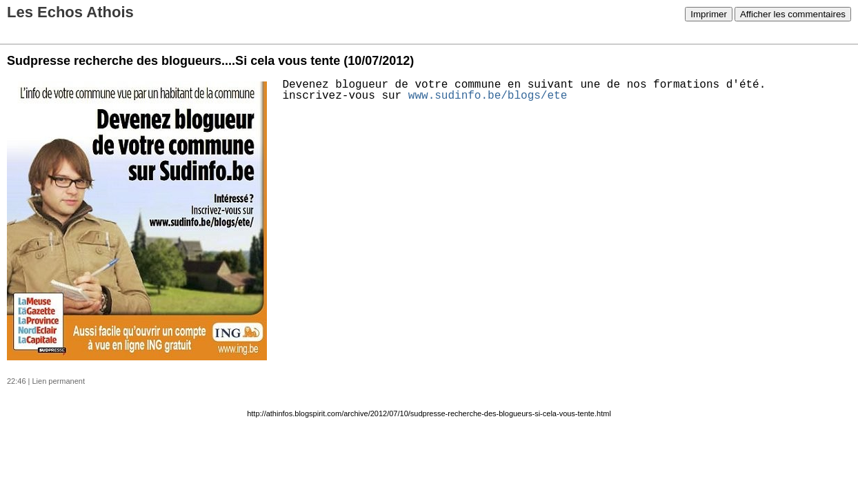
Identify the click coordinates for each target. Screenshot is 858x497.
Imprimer (708, 14)
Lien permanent (58, 381)
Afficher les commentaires (793, 14)
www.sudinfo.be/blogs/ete (487, 96)
